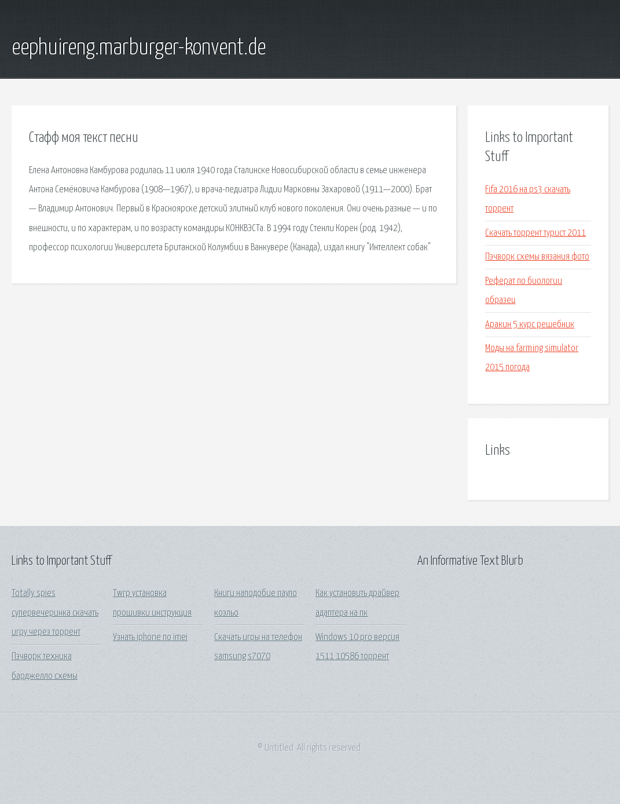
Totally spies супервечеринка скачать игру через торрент (55, 613)
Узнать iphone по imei (150, 637)
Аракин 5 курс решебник (529, 325)
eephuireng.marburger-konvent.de (139, 48)
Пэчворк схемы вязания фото (537, 257)
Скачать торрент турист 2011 (535, 233)
